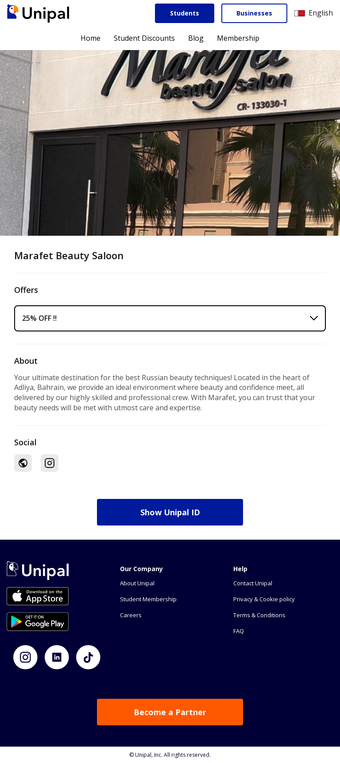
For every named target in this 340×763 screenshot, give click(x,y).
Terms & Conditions (259, 615)
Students (184, 13)
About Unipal (137, 583)
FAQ (238, 631)
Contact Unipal (252, 583)
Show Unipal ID (170, 512)
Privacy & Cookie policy (264, 599)
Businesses (254, 13)
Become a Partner (170, 712)
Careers (131, 615)
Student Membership (148, 599)
